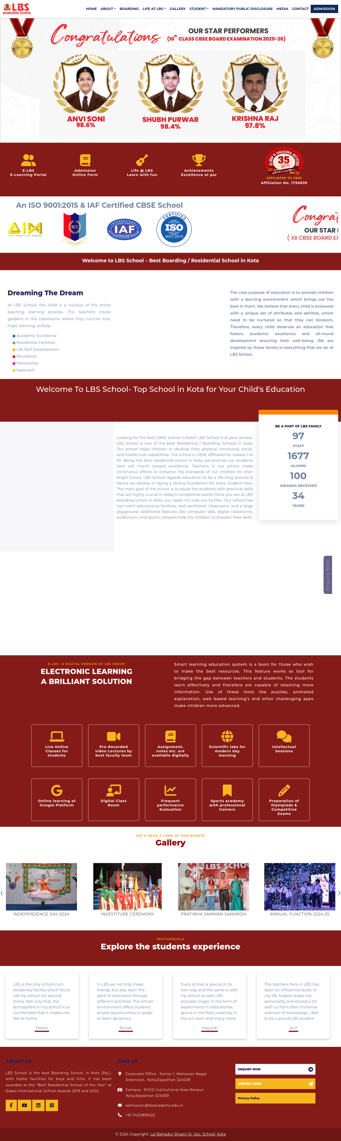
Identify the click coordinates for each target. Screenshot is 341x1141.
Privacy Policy (249, 1098)
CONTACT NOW (249, 1084)
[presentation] (1, 892)
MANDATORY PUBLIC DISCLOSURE (242, 9)
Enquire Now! (328, 574)
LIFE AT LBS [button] (153, 9)
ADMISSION (324, 9)
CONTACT (300, 9)
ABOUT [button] (107, 9)
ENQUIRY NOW (249, 1069)
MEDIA (282, 9)
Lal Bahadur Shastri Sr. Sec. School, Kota (188, 1134)
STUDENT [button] (197, 9)
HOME (91, 9)
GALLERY (178, 9)
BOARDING (129, 9)
